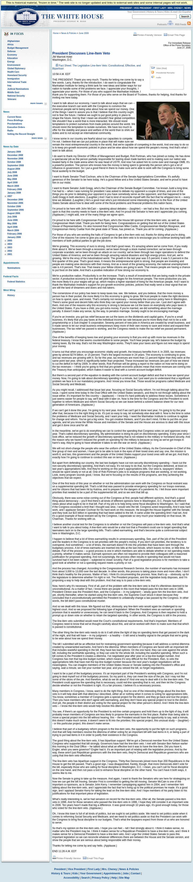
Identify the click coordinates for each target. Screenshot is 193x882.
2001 (9, 254)
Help (114, 877)
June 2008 (12, 176)
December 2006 (15, 199)
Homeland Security (17, 75)
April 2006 (12, 227)
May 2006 (12, 223)
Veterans (11, 99)
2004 (9, 244)
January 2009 (14, 152)
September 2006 (15, 210)
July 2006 (12, 217)
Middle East (13, 92)
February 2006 (14, 234)
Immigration (13, 79)
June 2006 (12, 220)
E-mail (174, 12)
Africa (10, 44)
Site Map (124, 877)
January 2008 (14, 193)
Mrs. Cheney (109, 869)
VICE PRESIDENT (143, 8)
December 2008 (15, 155)
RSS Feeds (180, 24)
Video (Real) (161, 68)
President (60, 869)
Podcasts (162, 24)
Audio (158, 77)
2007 (9, 196)
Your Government (136, 12)
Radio (10, 130)
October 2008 (14, 162)
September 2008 (15, 165)
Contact (136, 873)
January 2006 (14, 237)
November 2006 (15, 203)
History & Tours (155, 12)
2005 (9, 240)
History (11, 295)
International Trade (16, 82)
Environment (13, 65)
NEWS (187, 8)
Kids (167, 12)
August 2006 (13, 213)
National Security (16, 96)
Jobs (126, 873)
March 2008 (13, 186)
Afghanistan (13, 41)
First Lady (94, 869)
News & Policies (68, 33)
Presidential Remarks (165, 73)
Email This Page (174, 35)
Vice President (77, 869)
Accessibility (71, 877)
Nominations (13, 268)
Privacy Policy (100, 877)
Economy (12, 55)
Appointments (112, 873)
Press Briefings (15, 120)
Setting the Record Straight (21, 134)
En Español (185, 12)
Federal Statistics (16, 281)
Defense (11, 51)
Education (12, 58)
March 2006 (13, 230)
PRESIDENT (126, 8)
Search (85, 877)
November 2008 (15, 158)
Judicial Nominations (18, 89)
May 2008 (12, 179)
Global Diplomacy (16, 68)
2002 (9, 251)
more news (37, 138)
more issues (36, 103)
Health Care (13, 72)
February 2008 (14, 189)
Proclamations (14, 124)
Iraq (9, 85)
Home (56, 33)
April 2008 (12, 182)
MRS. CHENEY (175, 8)
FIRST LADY (160, 8)
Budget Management (17, 48)
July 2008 (12, 172)
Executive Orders (16, 127)
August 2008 (13, 169)
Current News (14, 117)
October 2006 (14, 206)
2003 (9, 247)
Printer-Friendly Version (147, 35)
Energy (11, 61)
